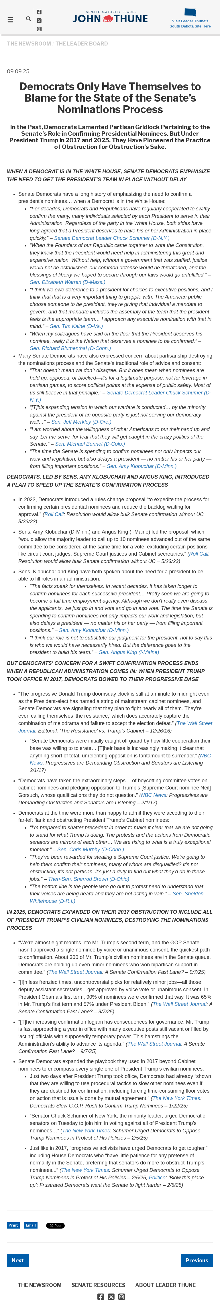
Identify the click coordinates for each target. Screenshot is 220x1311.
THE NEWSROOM (29, 44)
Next (18, 1260)
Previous (197, 1260)
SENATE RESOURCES (98, 1285)
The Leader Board (81, 44)
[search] (28, 19)
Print (13, 1225)
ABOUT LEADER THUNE (165, 1285)
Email (31, 1225)
